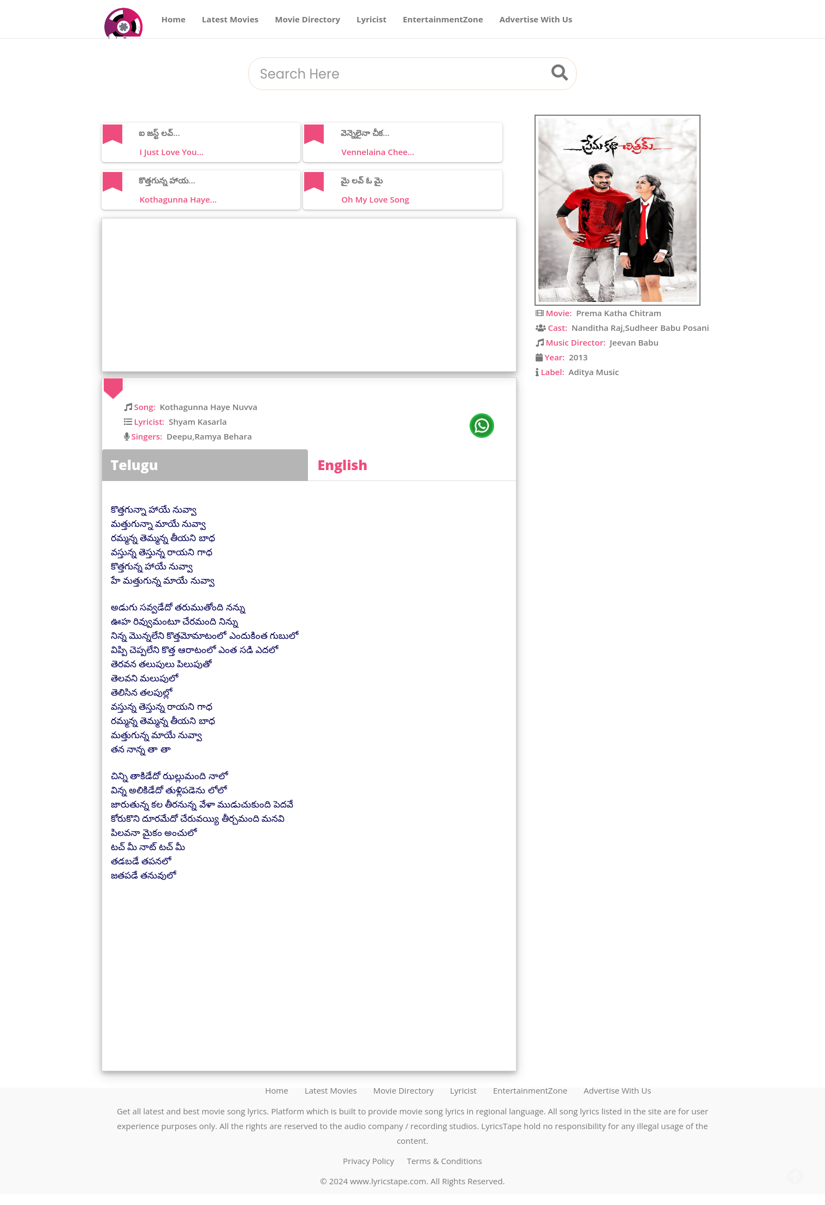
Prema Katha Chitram (618, 312)
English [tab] (343, 464)
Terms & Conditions (444, 1160)
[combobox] (399, 75)
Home (174, 19)
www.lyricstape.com (388, 1181)
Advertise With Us (536, 19)
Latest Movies (230, 19)
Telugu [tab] (134, 464)
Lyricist (372, 19)
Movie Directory (308, 19)
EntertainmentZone (443, 19)
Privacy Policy (368, 1160)
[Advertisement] (312, 294)
